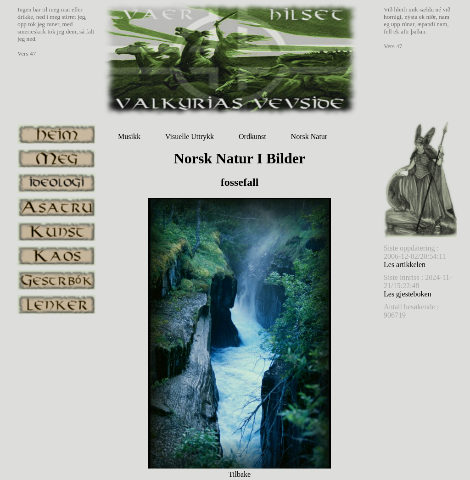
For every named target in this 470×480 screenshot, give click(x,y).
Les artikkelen (404, 264)
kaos (56, 256)
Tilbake (240, 474)
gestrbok (56, 280)
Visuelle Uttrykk (189, 136)
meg (56, 158)
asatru (56, 207)
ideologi (56, 183)
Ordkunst (252, 136)
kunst (56, 231)
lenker (56, 304)
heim (56, 134)
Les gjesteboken (407, 294)
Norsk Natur (309, 136)
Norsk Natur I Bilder (240, 158)
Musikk (129, 136)
